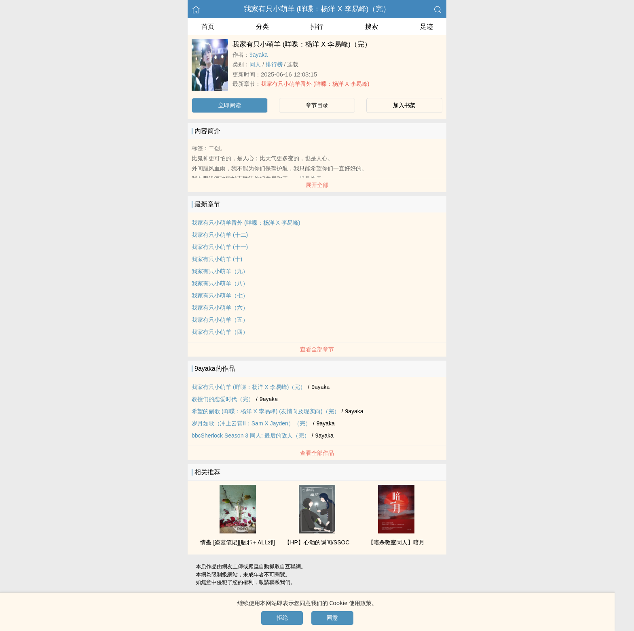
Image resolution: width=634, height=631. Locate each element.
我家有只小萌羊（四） (220, 332)
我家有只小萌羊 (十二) (220, 235)
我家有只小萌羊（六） (220, 307)
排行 (317, 26)
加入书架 (404, 105)
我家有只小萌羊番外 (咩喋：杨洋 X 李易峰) (315, 84)
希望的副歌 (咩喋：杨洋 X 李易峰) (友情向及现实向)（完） (266, 411)
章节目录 (317, 105)
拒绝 (282, 617)
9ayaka (258, 54)
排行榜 (274, 64)
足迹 (426, 26)
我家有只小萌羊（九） (220, 271)
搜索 (371, 26)
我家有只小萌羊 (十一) (220, 247)
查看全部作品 (317, 453)
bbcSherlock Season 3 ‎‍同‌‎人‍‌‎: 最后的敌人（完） (251, 435)
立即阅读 (229, 105)
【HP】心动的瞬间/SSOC (316, 542)
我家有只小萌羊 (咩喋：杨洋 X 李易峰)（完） (317, 9)
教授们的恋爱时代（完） (223, 399)
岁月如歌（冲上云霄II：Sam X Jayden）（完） (251, 423)
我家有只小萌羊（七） (220, 295)
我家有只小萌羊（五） (220, 320)
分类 (262, 26)
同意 (332, 617)
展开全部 (317, 185)
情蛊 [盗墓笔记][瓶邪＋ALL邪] (237, 542)
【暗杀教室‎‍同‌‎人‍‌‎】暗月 (396, 542)
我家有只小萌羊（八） (220, 283)
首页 (207, 26)
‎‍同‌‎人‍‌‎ (255, 64)
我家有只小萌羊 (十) (217, 259)
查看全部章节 (317, 349)
